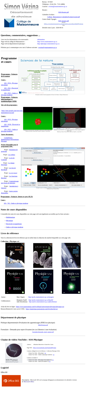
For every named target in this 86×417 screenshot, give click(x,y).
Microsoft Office (29, 381)
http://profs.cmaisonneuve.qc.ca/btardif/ (41, 300)
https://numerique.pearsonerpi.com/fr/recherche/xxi (42, 309)
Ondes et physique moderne (14, 227)
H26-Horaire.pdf (63, 12)
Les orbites (11, 155)
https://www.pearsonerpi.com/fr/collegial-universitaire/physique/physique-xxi (40, 306)
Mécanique (9, 220)
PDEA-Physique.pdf (43, 325)
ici (49, 361)
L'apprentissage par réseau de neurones (10, 182)
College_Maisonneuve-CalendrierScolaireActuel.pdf (63, 17)
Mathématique (10, 217)
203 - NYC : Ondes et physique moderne (9, 130)
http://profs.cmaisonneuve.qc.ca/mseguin (41, 297)
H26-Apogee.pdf (63, 21)
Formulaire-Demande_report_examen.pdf (43, 332)
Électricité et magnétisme (14, 224)
